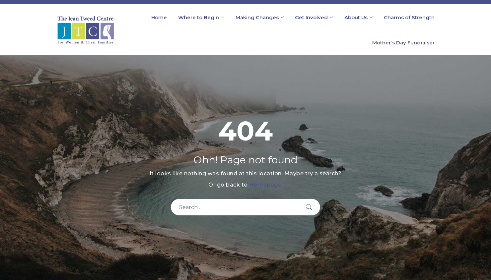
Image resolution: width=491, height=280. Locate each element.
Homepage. (266, 185)
